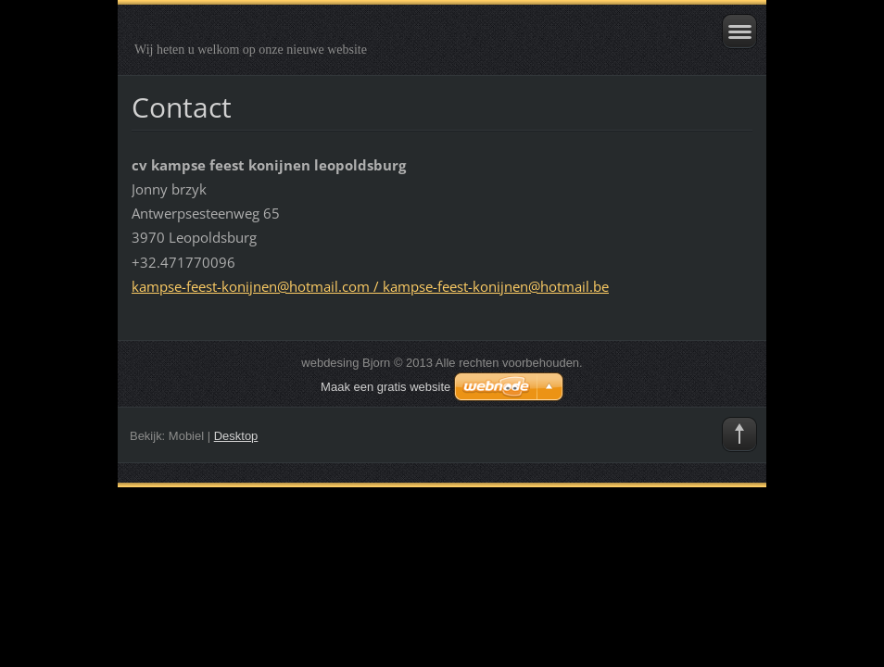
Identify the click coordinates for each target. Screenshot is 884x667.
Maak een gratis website (385, 387)
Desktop (236, 436)
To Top (739, 434)
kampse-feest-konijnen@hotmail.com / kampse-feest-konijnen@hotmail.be (370, 286)
